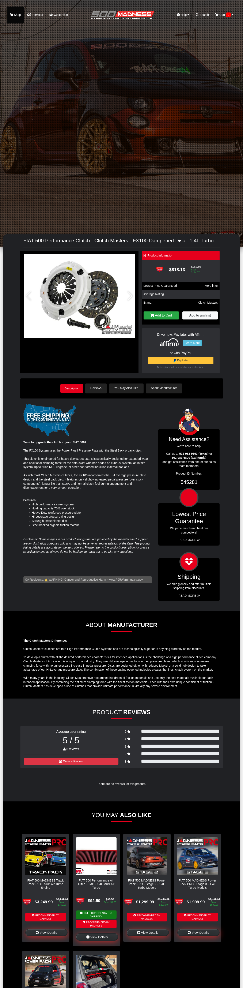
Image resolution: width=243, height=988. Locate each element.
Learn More (192, 343)
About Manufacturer (165, 388)
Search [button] (202, 14)
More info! (211, 285)
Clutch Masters (208, 302)
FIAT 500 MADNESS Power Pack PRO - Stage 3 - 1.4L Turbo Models (197, 883)
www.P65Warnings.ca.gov (126, 579)
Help (183, 14)
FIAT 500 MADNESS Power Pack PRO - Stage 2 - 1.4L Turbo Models (147, 883)
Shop (15, 14)
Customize (58, 14)
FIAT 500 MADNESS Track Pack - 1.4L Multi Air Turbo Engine (45, 883)
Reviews (97, 388)
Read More (189, 539)
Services (35, 14)
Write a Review (71, 761)
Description (72, 388)
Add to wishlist (200, 315)
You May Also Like (128, 388)
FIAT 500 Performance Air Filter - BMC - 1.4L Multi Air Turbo (96, 883)
